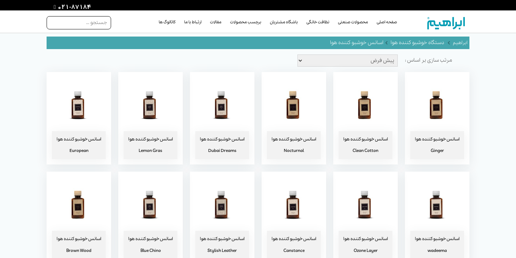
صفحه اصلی (387, 22)
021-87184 (73, 7)
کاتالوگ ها (167, 22)
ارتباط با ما (192, 22)
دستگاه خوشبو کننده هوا (417, 42)
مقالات (215, 22)
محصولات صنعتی (353, 22)
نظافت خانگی (317, 22)
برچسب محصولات (245, 22)
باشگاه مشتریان (284, 22)
